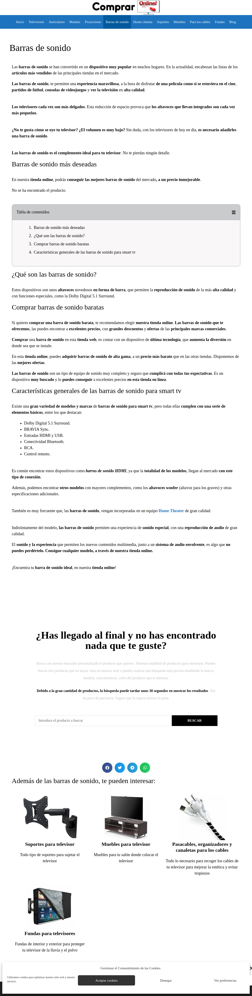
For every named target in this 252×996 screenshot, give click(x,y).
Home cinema (142, 22)
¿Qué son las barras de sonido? (59, 235)
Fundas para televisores (49, 933)
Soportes (163, 22)
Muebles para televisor (126, 844)
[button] (234, 212)
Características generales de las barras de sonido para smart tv (84, 252)
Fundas (220, 22)
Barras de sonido (117, 22)
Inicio (20, 22)
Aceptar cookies (106, 980)
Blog (232, 22)
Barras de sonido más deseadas (59, 227)
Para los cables (200, 22)
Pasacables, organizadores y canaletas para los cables (202, 847)
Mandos (74, 22)
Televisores (36, 22)
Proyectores (93, 22)
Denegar (166, 980)
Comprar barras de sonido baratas (61, 244)
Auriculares (57, 22)
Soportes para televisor (49, 844)
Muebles (179, 22)
